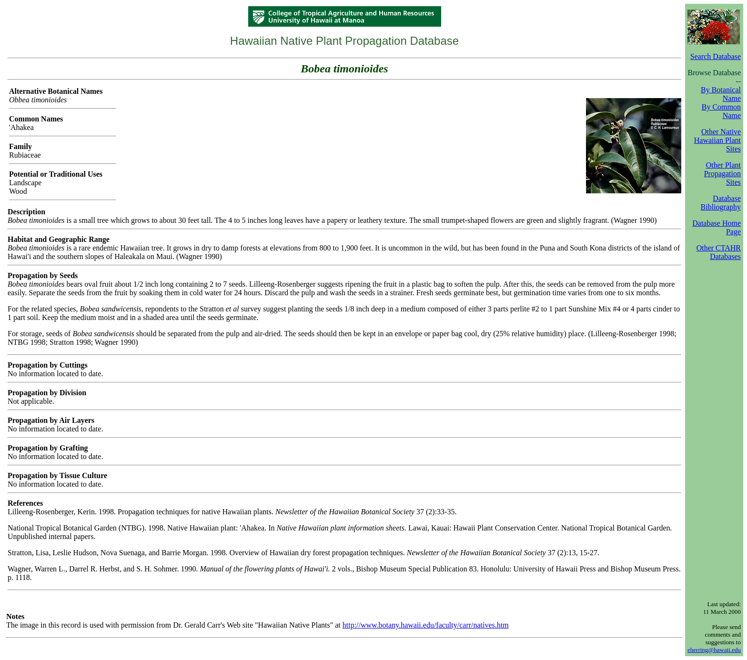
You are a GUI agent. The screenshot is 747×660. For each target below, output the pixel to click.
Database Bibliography (721, 202)
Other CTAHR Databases (719, 252)
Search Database (715, 56)
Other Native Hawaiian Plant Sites (717, 140)
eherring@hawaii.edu (714, 649)
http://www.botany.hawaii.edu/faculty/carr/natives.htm (426, 625)
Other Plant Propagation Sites (722, 173)
